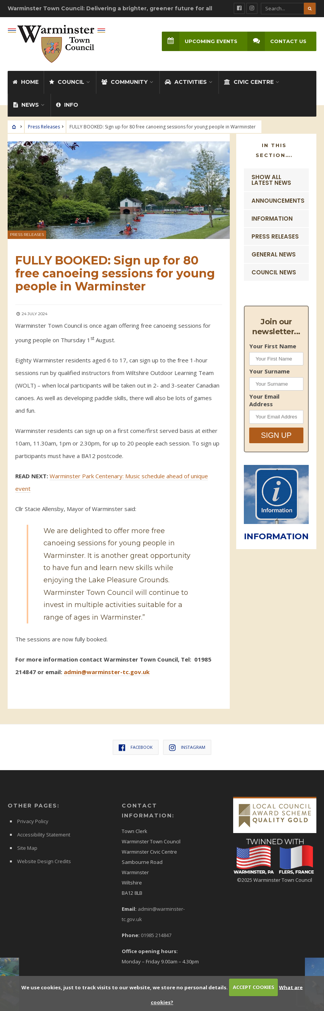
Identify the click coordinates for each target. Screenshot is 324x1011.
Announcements (278, 200)
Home (26, 81)
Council (66, 81)
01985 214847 (156, 934)
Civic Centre (249, 81)
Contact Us (276, 41)
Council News (273, 272)
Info (67, 104)
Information (272, 218)
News (26, 104)
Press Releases (44, 126)
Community (125, 81)
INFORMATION (276, 536)
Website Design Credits (44, 860)
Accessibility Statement (43, 834)
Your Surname (269, 371)
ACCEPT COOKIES (253, 987)
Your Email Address (264, 400)
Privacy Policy (32, 820)
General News (273, 254)
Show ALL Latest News (271, 179)
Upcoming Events (199, 41)
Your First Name (272, 345)
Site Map (27, 847)
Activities (186, 81)
